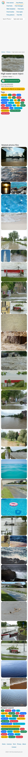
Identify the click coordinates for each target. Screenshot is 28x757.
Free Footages (19, 6)
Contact (14, 747)
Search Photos (7, 19)
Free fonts (9, 6)
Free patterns (10, 15)
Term (14, 744)
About (24, 744)
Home (3, 52)
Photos (8, 52)
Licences (9, 744)
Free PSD (19, 15)
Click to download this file (10, 80)
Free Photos (19, 3)
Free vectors (10, 3)
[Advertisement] (14, 36)
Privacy (19, 744)
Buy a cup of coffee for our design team (13, 89)
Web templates (11, 9)
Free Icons (21, 9)
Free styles (20, 12)
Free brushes (10, 12)
